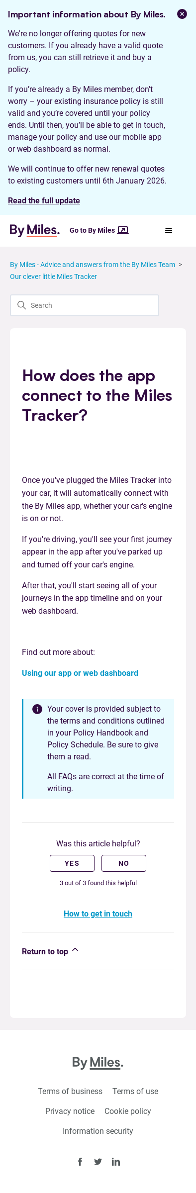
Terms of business (70, 1091)
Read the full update (44, 200)
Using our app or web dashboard (80, 673)
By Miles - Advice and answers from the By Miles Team (92, 265)
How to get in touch (98, 913)
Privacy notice (70, 1111)
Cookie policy (127, 1111)
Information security (98, 1131)
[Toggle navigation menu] (168, 231)
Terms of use (135, 1091)
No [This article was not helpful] (124, 863)
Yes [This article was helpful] (72, 863)
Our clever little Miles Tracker (53, 276)
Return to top (51, 950)
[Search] (84, 305)
